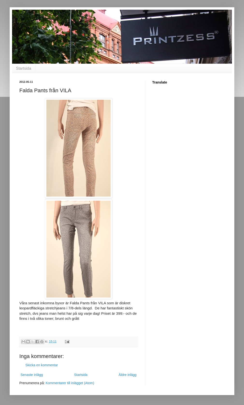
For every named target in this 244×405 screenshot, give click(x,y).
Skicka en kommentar (41, 365)
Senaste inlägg (32, 375)
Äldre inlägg (127, 375)
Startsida (23, 68)
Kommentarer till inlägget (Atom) (70, 383)
